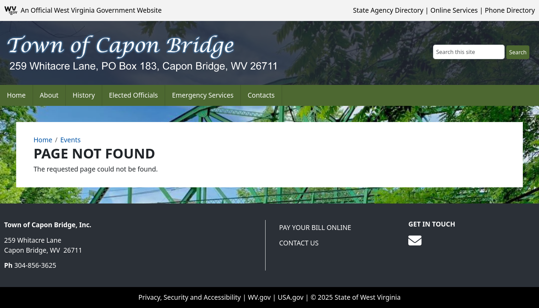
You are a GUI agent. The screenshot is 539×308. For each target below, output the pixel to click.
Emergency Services (203, 95)
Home (16, 95)
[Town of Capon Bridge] (112, 53)
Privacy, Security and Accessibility (189, 297)
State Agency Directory (388, 10)
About (49, 95)
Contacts (261, 95)
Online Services (454, 10)
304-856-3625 (35, 265)
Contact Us (299, 243)
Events (70, 139)
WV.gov (259, 297)
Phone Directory (510, 10)
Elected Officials (133, 95)
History (84, 95)
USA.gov (291, 297)
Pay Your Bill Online (315, 227)
